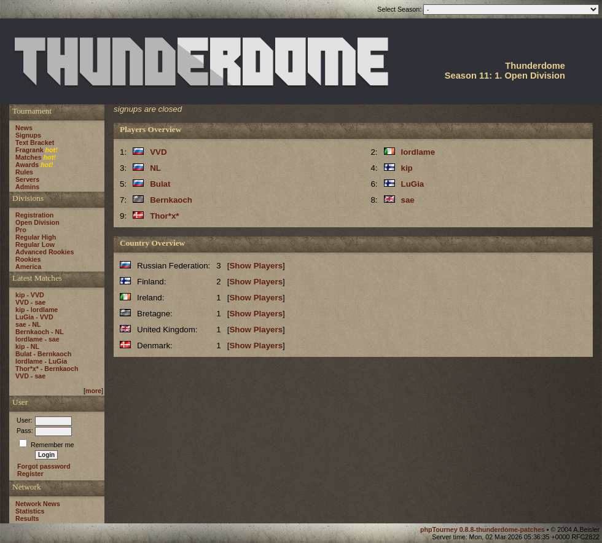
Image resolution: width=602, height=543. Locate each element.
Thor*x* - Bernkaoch (46, 368)
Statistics (29, 511)
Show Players (256, 265)
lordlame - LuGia (41, 361)
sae (408, 200)
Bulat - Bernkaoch (43, 353)
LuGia (412, 184)
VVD (158, 152)
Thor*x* (164, 216)
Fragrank (29, 150)
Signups (28, 135)
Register (30, 473)
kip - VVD (29, 295)
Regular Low (35, 244)
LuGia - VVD (34, 317)
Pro (20, 229)
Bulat (160, 184)
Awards (27, 164)
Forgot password (43, 466)
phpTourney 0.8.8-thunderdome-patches (483, 529)
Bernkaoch (171, 200)
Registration (34, 215)
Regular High (35, 237)
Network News (37, 503)
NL (155, 168)
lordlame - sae (37, 339)
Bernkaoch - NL (39, 331)
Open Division (37, 222)
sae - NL (28, 324)
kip (407, 168)
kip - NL (27, 346)
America (28, 266)
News (24, 127)
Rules (24, 172)
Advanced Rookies (44, 252)
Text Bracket (34, 142)
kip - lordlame (36, 309)
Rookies (28, 259)
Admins (27, 186)
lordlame (418, 152)
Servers (27, 179)
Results (27, 518)
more (93, 390)
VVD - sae (30, 302)
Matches (28, 157)
